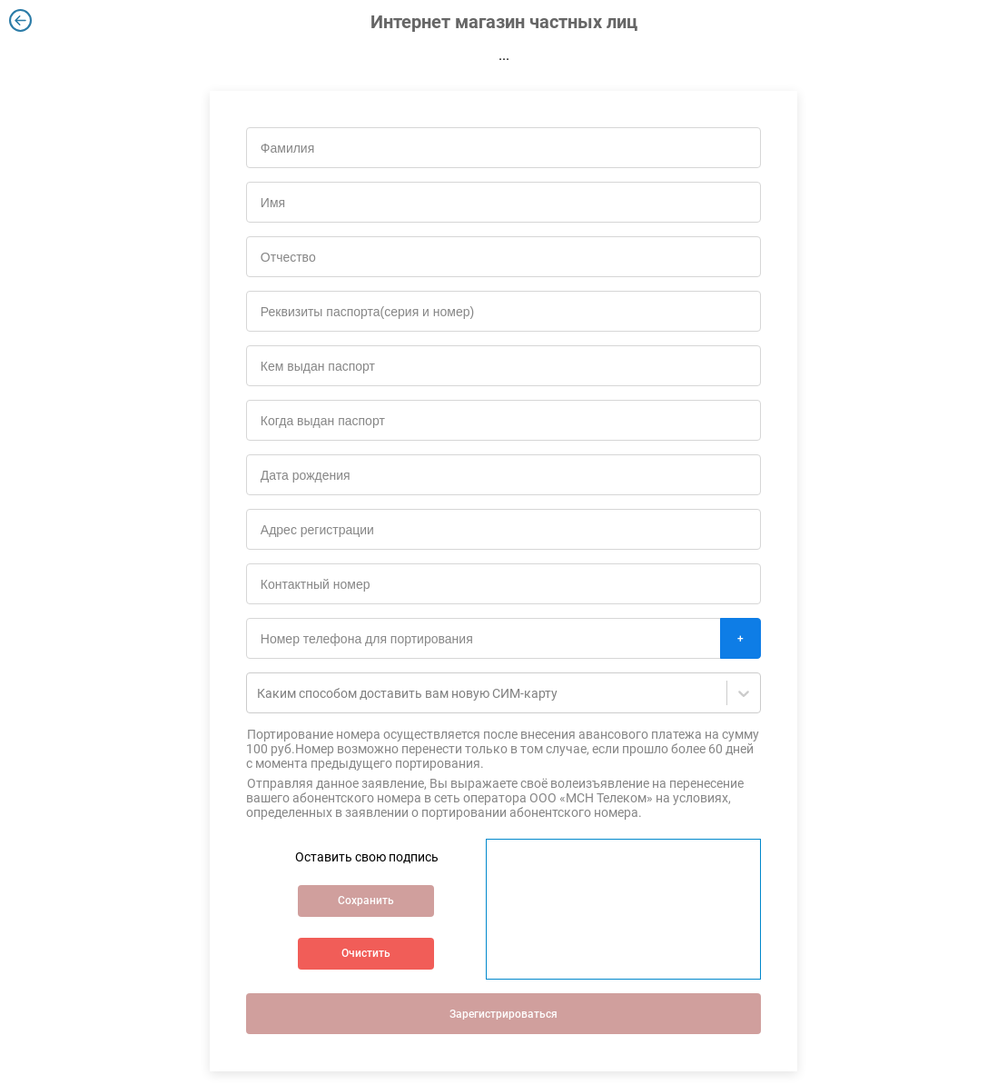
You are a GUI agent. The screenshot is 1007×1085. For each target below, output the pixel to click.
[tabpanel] (503, 558)
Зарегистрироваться (503, 1014)
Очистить (365, 953)
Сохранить (366, 900)
